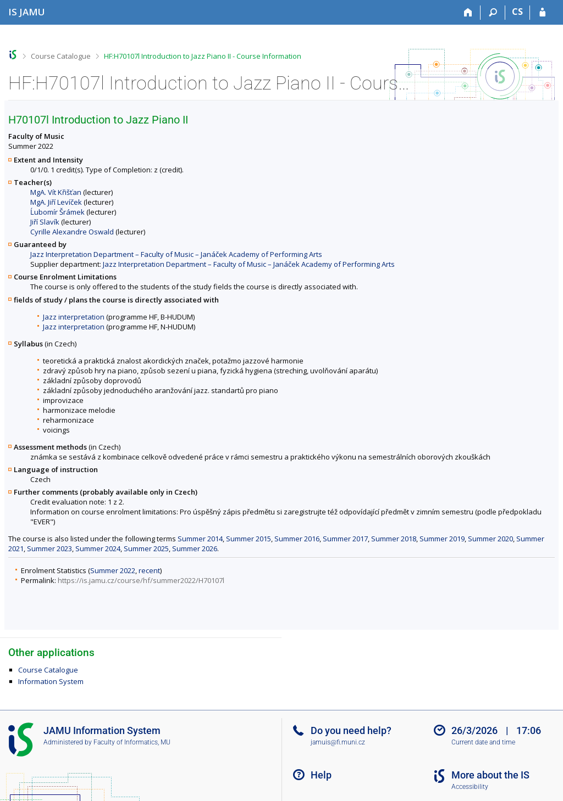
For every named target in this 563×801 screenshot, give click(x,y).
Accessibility (469, 787)
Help (321, 775)
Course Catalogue (61, 56)
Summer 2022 (112, 570)
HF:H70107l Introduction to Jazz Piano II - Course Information (202, 56)
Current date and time (483, 742)
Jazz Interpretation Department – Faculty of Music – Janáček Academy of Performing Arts (176, 254)
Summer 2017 (345, 539)
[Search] (493, 12)
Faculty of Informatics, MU (131, 742)
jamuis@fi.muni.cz (338, 742)
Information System (51, 681)
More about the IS (490, 775)
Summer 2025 (146, 548)
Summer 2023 (49, 548)
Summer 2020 (490, 539)
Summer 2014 (200, 539)
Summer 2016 (296, 539)
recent (149, 570)
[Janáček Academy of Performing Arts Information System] (26, 11)
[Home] (468, 12)
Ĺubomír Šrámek (57, 212)
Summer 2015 (248, 539)
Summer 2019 (442, 539)
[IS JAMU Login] (542, 12)
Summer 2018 (393, 539)
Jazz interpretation (73, 317)
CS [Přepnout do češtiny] (517, 11)
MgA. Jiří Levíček (56, 202)
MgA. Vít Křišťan (55, 192)
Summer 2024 (97, 548)
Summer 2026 (194, 548)
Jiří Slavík (44, 222)
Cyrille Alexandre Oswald (72, 232)
